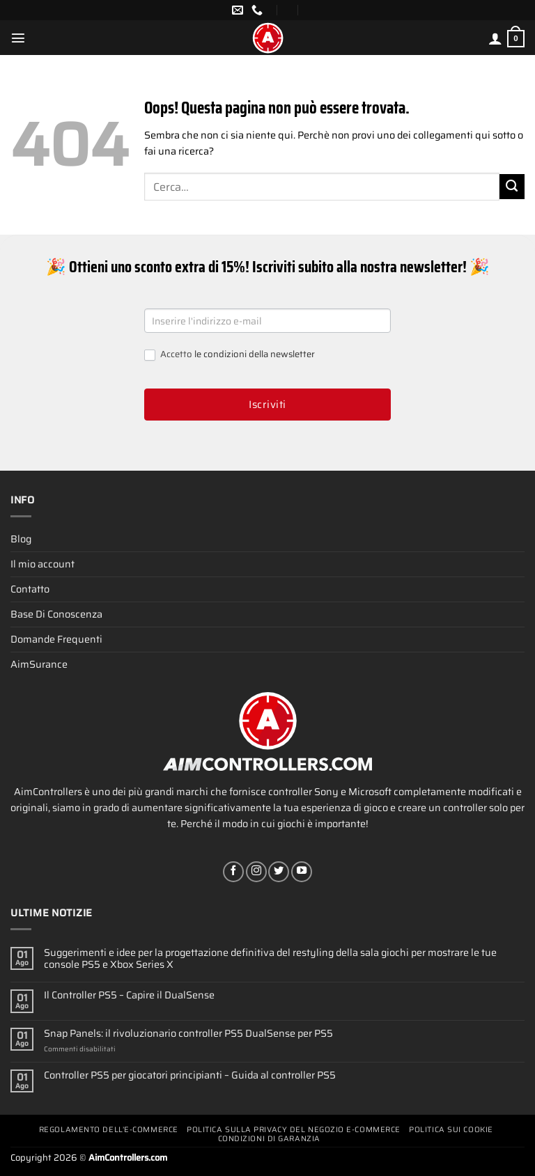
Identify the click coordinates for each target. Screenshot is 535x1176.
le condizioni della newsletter (254, 354)
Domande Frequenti (56, 639)
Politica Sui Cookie (451, 1130)
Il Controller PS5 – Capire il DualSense (129, 995)
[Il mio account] (495, 38)
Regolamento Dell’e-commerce (108, 1130)
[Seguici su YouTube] (301, 871)
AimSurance (39, 664)
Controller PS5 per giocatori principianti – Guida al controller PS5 (190, 1075)
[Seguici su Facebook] (233, 871)
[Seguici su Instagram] (256, 871)
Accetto (229, 355)
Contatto (29, 589)
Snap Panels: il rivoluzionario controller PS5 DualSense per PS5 (188, 1034)
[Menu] (18, 38)
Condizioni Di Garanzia (269, 1139)
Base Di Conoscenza (56, 614)
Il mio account (42, 564)
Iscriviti (267, 404)
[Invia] (512, 186)
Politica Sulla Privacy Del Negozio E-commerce (294, 1130)
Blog (20, 539)
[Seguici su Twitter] (278, 871)
